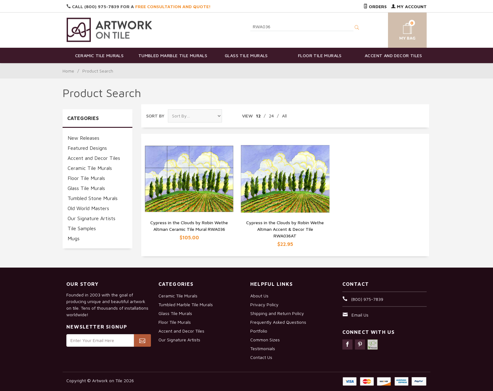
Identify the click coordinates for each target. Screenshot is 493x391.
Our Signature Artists (91, 218)
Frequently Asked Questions (278, 322)
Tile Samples (82, 228)
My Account (409, 6)
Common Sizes (265, 339)
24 (271, 115)
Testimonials (262, 348)
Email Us (360, 315)
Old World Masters (88, 208)
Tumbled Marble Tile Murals (172, 55)
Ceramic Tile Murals (99, 55)
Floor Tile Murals (320, 55)
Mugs (74, 238)
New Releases (83, 138)
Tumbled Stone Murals (93, 198)
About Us (259, 295)
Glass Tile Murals (246, 55)
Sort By (155, 115)
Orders (375, 6)
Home (68, 70)
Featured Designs (87, 148)
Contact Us (261, 357)
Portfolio (258, 331)
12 (258, 115)
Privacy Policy (264, 304)
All (284, 115)
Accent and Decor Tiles (393, 55)
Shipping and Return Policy (277, 313)
